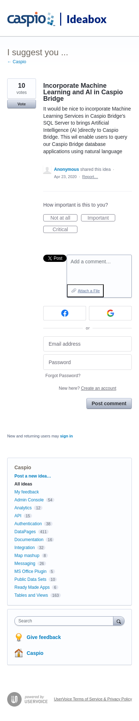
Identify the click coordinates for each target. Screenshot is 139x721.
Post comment (109, 403)
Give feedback (44, 637)
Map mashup (26, 555)
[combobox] (65, 620)
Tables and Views (31, 595)
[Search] (119, 620)
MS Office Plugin (30, 571)
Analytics (23, 507)
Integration (24, 547)
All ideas (23, 484)
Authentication (28, 523)
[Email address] (87, 344)
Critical (65, 229)
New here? (87, 388)
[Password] (87, 362)
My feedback (26, 492)
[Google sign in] (110, 313)
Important (101, 218)
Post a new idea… (32, 476)
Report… (90, 176)
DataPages (25, 531)
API (17, 515)
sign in (66, 436)
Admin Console (29, 499)
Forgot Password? (62, 375)
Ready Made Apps (32, 587)
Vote (21, 104)
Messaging (24, 563)
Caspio (22, 467)
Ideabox (87, 18)
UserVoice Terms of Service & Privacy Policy (93, 699)
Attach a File (89, 291)
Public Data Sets (30, 579)
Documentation (29, 539)
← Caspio (16, 61)
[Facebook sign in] (64, 313)
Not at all (63, 218)
